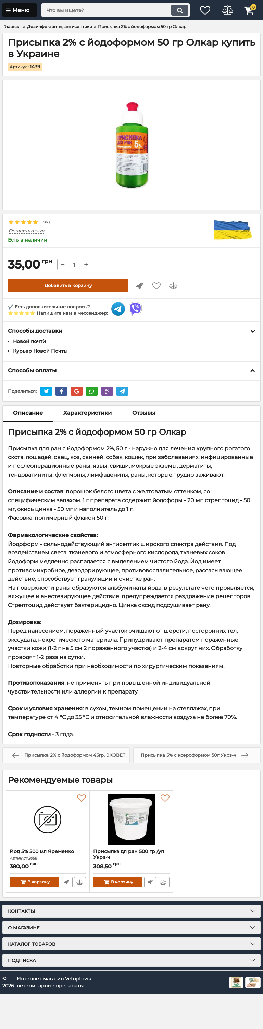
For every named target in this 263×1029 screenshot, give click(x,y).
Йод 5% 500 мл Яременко (48, 855)
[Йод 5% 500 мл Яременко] (48, 819)
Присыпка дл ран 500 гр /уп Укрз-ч (131, 857)
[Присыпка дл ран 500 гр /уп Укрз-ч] (131, 819)
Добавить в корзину (68, 286)
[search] (112, 10)
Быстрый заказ (138, 285)
